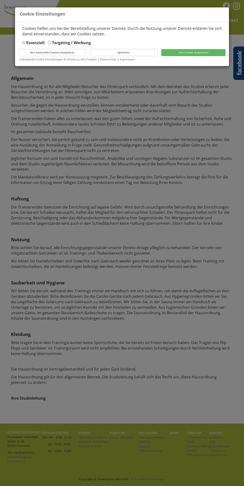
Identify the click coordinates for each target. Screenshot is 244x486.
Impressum (127, 59)
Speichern (123, 52)
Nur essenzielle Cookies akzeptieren (52, 52)
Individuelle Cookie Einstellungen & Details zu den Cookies (58, 59)
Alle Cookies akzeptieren (193, 52)
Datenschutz (108, 59)
